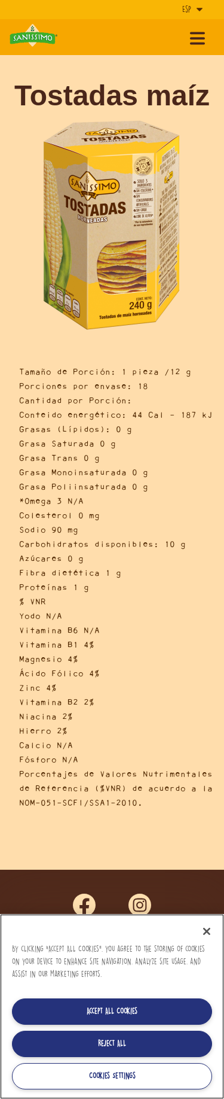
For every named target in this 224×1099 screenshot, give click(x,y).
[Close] (207, 931)
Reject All (112, 1044)
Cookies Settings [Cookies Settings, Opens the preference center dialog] (112, 1076)
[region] (112, 1006)
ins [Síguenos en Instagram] (140, 906)
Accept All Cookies (112, 1011)
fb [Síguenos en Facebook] (84, 906)
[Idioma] (191, 9)
